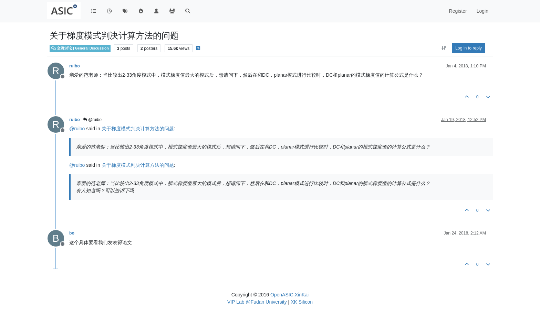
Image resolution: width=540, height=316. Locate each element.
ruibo (74, 66)
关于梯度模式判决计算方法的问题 (138, 128)
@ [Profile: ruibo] (77, 128)
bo (71, 233)
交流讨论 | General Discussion (80, 48)
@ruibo (92, 119)
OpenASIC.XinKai (289, 294)
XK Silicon (302, 302)
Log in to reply (468, 48)
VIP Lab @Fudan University (257, 302)
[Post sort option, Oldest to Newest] (443, 48)
